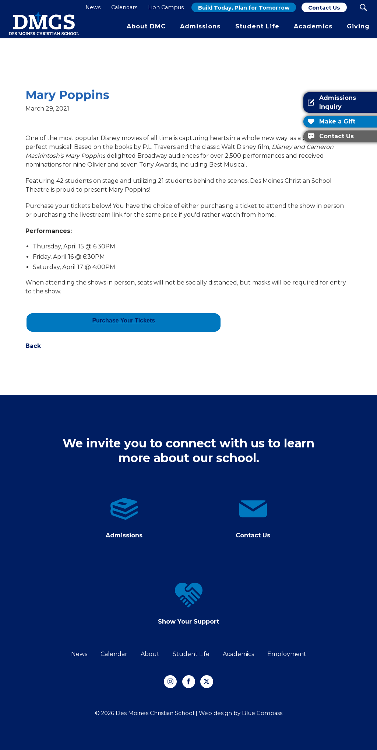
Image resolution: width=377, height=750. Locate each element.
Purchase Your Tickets (123, 320)
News (79, 653)
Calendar (114, 653)
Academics (238, 653)
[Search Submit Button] (363, 7)
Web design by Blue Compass (240, 713)
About (150, 653)
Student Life (191, 653)
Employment (286, 653)
